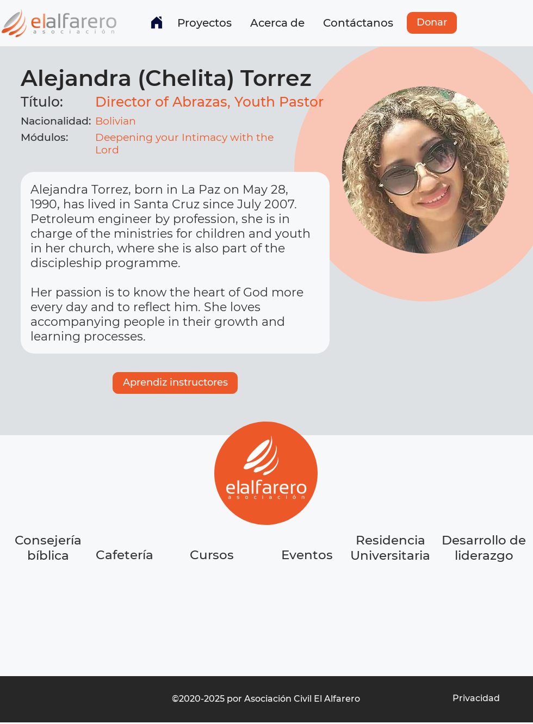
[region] (125, 596)
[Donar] (432, 23)
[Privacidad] (475, 698)
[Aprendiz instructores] (175, 383)
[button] (204, 23)
